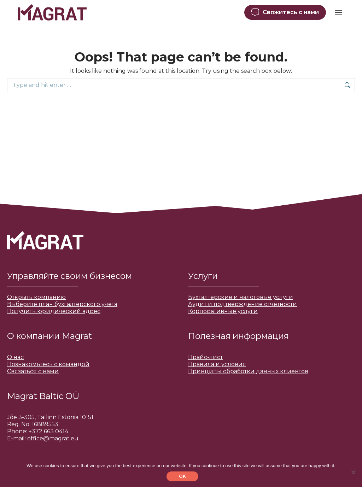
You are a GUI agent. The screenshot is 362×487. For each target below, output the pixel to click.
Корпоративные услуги (223, 311)
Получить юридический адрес (53, 311)
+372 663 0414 (48, 431)
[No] (353, 472)
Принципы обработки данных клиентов (248, 371)
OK (182, 476)
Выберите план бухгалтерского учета (62, 304)
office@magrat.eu (52, 438)
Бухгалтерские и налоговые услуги (240, 297)
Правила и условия (217, 364)
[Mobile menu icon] (338, 12)
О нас (15, 357)
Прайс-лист (205, 357)
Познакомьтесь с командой (48, 364)
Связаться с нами (33, 371)
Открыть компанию (36, 297)
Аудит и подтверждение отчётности (242, 304)
